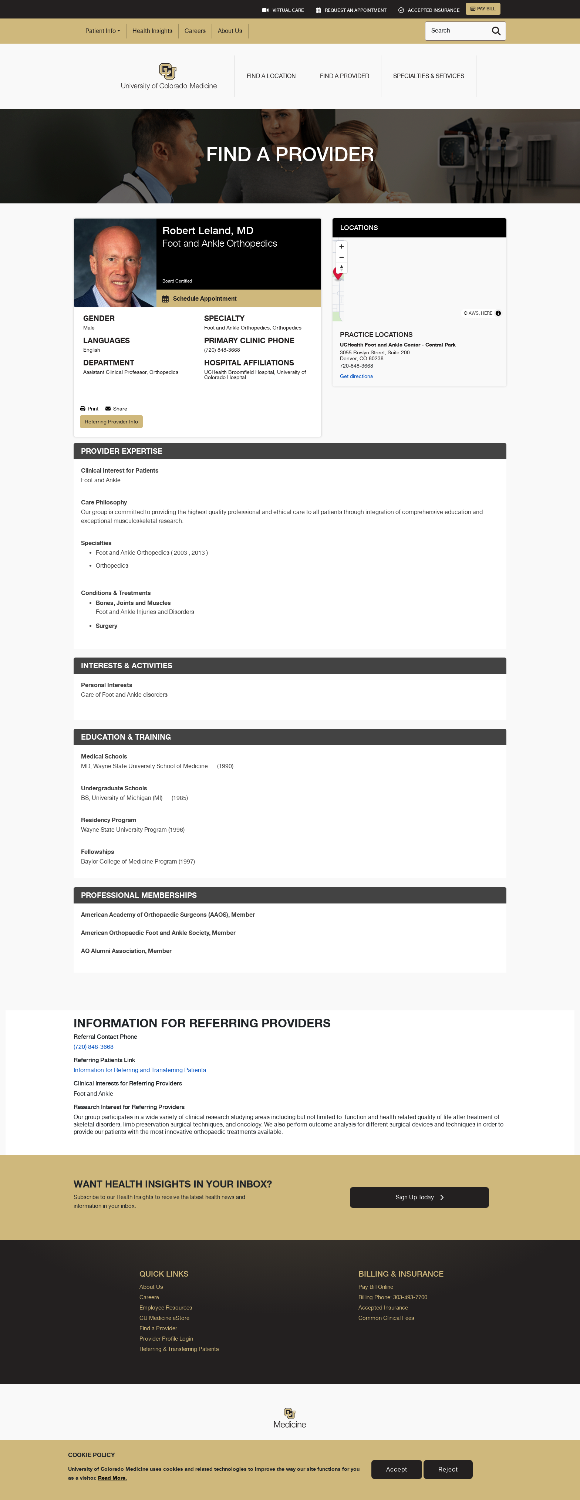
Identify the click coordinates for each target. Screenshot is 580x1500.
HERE (486, 313)
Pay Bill (483, 8)
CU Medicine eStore (164, 1318)
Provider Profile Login (166, 1338)
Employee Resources (165, 1307)
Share (116, 409)
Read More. (112, 1477)
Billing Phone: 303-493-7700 (392, 1297)
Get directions (356, 376)
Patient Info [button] (100, 30)
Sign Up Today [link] (420, 1197)
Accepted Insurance (383, 1307)
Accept (396, 1469)
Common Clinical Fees (386, 1318)
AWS (474, 313)
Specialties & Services (428, 76)
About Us (230, 30)
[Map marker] (420, 274)
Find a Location (271, 76)
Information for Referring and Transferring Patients (140, 1070)
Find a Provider (344, 76)
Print (89, 409)
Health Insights (152, 30)
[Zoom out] (341, 257)
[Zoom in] (341, 246)
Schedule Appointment (199, 298)
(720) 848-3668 (94, 1046)
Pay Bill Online (375, 1287)
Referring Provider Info (111, 422)
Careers (195, 30)
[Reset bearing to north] (341, 268)
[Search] (496, 31)
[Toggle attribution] (498, 313)
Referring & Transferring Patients (179, 1349)
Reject (448, 1469)
